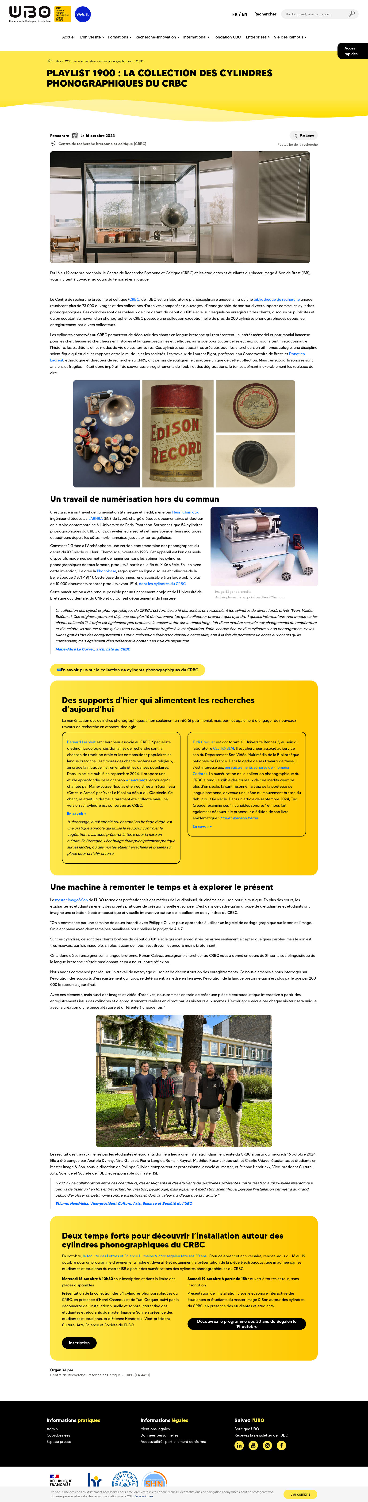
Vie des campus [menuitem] (288, 37)
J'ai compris (300, 1494)
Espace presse (59, 1441)
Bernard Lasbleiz (81, 742)
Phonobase (106, 571)
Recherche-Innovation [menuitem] (155, 37)
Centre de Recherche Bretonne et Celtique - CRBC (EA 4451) (100, 1375)
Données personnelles (159, 1435)
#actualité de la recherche (298, 144)
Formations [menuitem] (118, 37)
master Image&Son (71, 900)
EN (244, 14)
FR (235, 14)
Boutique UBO (246, 1429)
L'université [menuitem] (90, 37)
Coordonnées (58, 1435)
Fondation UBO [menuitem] (227, 37)
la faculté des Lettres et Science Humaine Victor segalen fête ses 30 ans (145, 1256)
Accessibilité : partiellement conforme (173, 1441)
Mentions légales (155, 1429)
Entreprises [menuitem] (256, 37)
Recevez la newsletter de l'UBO (261, 1435)
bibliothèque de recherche (277, 299)
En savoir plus (143, 1496)
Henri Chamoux (185, 512)
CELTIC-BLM (223, 748)
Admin (52, 1429)
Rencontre (59, 135)
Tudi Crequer (204, 742)
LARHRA (95, 518)
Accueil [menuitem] (69, 37)
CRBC (134, 299)
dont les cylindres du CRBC (162, 584)
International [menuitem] (194, 37)
